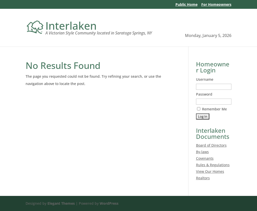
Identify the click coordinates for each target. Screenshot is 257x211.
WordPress (109, 203)
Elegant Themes (61, 203)
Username (204, 79)
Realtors (203, 178)
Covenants (205, 158)
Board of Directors (211, 145)
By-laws (202, 151)
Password (204, 94)
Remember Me (212, 109)
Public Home (186, 5)
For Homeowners (216, 5)
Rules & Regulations (213, 164)
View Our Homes (210, 171)
